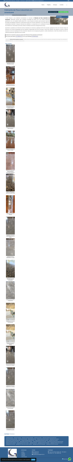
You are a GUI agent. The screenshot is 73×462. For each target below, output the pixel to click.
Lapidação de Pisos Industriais (43, 442)
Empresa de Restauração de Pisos (27, 440)
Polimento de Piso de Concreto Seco (49, 437)
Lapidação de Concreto (10, 444)
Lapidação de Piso (9, 437)
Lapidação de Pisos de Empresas (39, 444)
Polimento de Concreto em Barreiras (10, 300)
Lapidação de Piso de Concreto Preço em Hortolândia (10, 279)
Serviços (55, 4)
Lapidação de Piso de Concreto (52, 444)
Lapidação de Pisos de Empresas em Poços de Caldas (10, 236)
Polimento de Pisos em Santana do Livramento (10, 85)
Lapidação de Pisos (33, 442)
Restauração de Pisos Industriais (26, 441)
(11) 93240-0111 (29, 0)
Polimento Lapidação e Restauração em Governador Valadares (10, 171)
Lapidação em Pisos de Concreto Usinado (24, 444)
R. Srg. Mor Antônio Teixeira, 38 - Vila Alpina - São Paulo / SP (15, 0)
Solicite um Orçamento (53, 12)
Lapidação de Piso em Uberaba (10, 214)
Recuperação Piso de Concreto (23, 442)
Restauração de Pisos (32, 439)
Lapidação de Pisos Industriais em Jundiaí (10, 257)
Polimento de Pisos (17, 437)
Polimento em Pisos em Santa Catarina (10, 128)
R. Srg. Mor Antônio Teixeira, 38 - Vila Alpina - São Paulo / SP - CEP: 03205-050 (57, 452)
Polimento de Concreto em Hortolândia (10, 408)
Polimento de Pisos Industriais (27, 437)
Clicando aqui (35, 36)
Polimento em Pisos (38, 437)
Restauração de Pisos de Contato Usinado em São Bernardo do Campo (10, 107)
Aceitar (33, 459)
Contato (61, 4)
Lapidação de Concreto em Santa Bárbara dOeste (10, 343)
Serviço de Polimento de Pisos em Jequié (10, 150)
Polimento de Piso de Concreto (43, 439)
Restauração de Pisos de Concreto (39, 441)
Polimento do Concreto (53, 440)
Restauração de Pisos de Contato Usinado (55, 441)
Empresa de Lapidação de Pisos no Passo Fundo (10, 193)
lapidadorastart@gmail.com (38, 0)
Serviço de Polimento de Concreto (12, 441)
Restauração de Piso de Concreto (41, 440)
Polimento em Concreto (54, 439)
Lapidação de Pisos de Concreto (56, 442)
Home (43, 4)
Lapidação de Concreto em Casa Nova (10, 322)
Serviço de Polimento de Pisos (11, 439)
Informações (24, 456)
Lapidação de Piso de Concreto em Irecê (10, 64)
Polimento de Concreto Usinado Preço (13, 440)
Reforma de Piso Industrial (11, 442)
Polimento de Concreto (22, 439)
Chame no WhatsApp (63, 12)
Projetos (49, 4)
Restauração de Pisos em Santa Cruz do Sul (10, 429)
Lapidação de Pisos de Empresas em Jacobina (10, 386)
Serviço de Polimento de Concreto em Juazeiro (10, 365)
